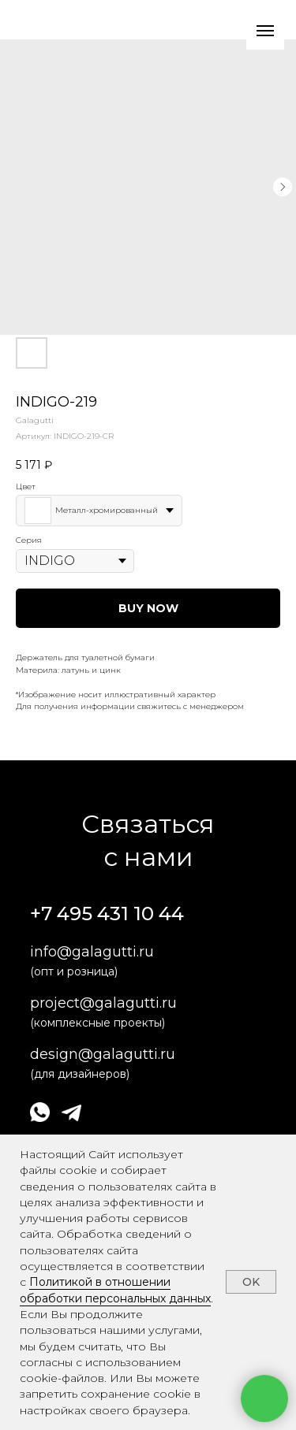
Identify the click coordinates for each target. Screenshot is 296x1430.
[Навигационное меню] (265, 30)
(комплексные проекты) (97, 1023)
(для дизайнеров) (79, 1074)
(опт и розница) (74, 971)
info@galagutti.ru (92, 951)
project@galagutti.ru (103, 1003)
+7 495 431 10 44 (107, 913)
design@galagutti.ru (102, 1054)
